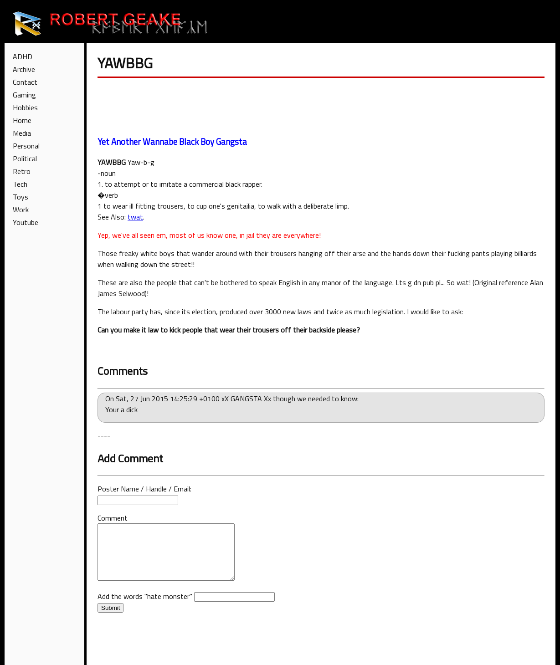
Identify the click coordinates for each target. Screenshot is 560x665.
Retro (22, 171)
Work (21, 209)
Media (22, 133)
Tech (20, 184)
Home (22, 120)
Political (25, 158)
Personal (26, 145)
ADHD (22, 56)
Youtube (25, 222)
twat (135, 216)
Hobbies (25, 107)
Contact (25, 82)
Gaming (24, 94)
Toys (20, 196)
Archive (24, 69)
